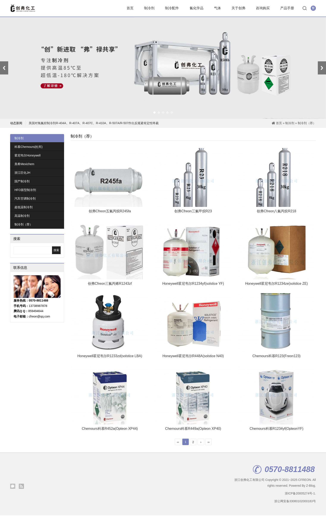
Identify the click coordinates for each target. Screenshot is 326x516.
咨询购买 (263, 8)
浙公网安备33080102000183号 (295, 502)
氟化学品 (196, 8)
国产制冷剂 (22, 182)
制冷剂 (149, 8)
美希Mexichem (24, 164)
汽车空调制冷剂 (25, 199)
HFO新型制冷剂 (25, 190)
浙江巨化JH (22, 173)
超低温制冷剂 (23, 208)
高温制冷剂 (22, 216)
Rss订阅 (21, 486)
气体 (217, 8)
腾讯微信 (12, 486)
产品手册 (287, 8)
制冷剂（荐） (307, 123)
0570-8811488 (284, 470)
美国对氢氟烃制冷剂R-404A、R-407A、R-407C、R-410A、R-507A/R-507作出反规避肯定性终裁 (94, 123)
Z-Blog (310, 486)
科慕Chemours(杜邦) (28, 147)
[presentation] (4, 68)
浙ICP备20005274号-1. (300, 494)
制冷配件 (172, 8)
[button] (154, 113)
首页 (130, 8)
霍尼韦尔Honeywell (27, 156)
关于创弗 (238, 8)
